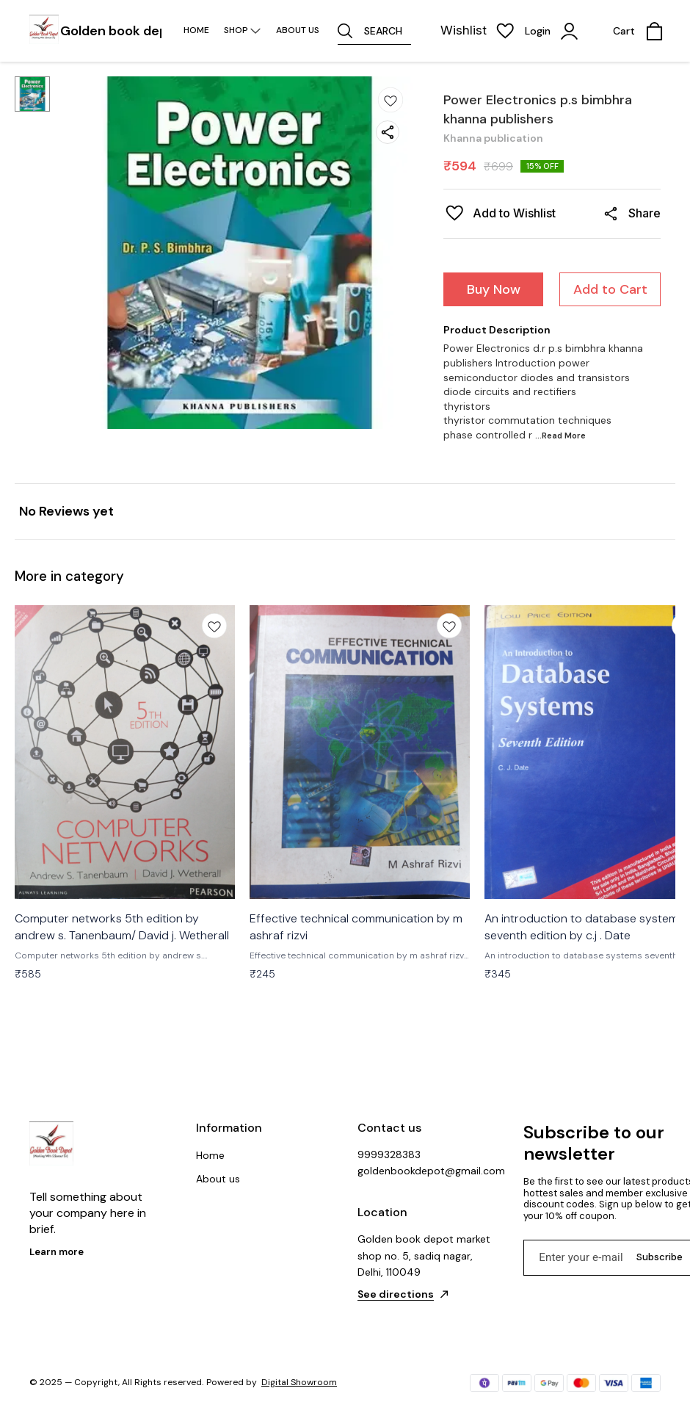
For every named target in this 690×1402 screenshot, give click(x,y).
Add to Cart (610, 289)
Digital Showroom (299, 1382)
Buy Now (493, 289)
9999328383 (389, 1154)
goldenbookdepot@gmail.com (426, 1170)
